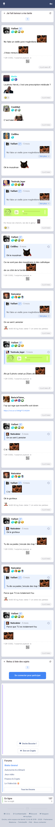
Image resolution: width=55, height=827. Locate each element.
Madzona (12, 822)
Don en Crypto (28, 750)
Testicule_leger (17, 352)
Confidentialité (19, 813)
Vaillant (13, 144)
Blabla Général (11, 765)
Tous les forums (28, 789)
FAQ (30, 822)
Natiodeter (15, 434)
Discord (33, 813)
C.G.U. (7, 813)
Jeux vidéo (9, 774)
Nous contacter (40, 822)
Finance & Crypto (12, 779)
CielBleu (14, 246)
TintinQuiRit (22, 822)
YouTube (27, 816)
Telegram (44, 813)
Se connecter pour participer (28, 675)
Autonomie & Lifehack (15, 770)
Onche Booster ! (28, 743)
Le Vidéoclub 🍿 (12, 783)
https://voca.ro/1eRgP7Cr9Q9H (17, 411)
